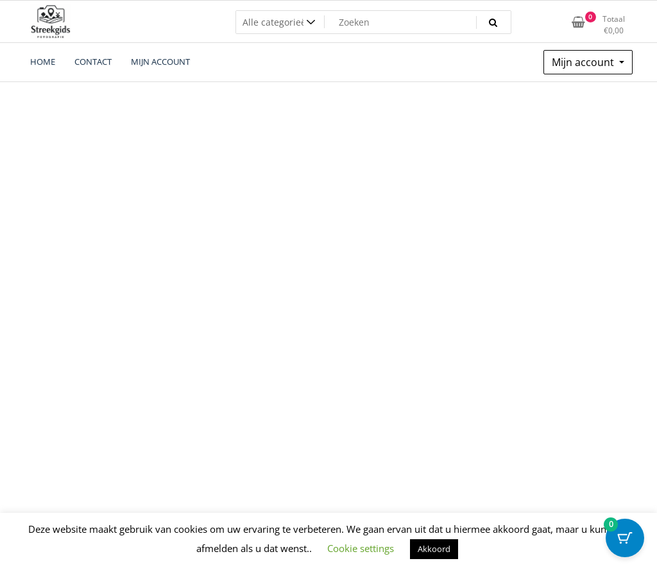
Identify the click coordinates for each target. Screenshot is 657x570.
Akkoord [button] (434, 549)
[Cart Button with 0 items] (625, 538)
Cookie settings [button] (360, 548)
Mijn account (584, 62)
